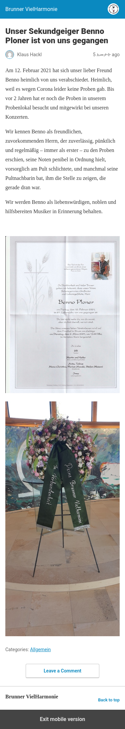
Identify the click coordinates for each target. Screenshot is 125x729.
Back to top (109, 699)
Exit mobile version (62, 719)
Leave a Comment (62, 670)
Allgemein (40, 649)
